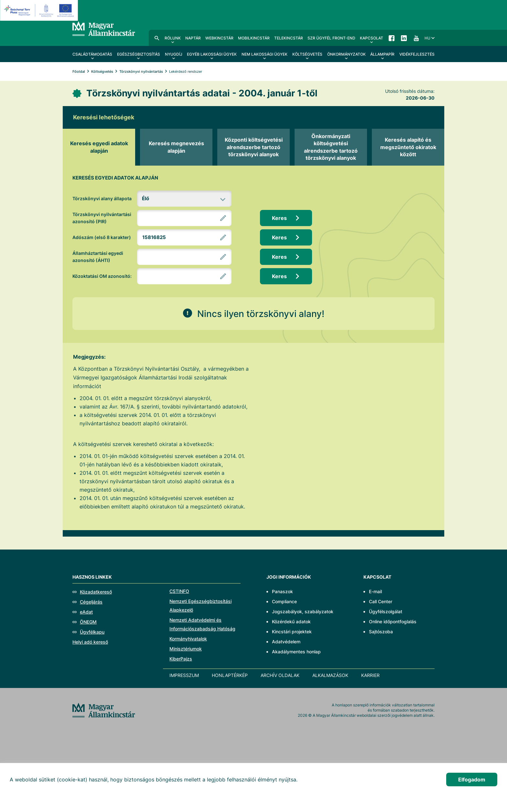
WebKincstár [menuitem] (219, 38)
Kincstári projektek (292, 631)
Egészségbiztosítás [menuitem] (138, 54)
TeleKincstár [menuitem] (288, 38)
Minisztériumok (185, 648)
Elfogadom (471, 779)
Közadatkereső (96, 591)
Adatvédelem (286, 641)
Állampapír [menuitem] (382, 54)
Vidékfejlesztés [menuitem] (417, 54)
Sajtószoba (381, 631)
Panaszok (282, 591)
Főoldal (78, 71)
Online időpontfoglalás (392, 621)
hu (427, 38)
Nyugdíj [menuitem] (173, 54)
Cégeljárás (91, 602)
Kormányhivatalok (188, 638)
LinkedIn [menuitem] (404, 38)
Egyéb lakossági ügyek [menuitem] (212, 54)
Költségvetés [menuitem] (307, 54)
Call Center (380, 601)
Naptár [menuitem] (193, 38)
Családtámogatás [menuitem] (92, 54)
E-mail (375, 591)
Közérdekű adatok (291, 621)
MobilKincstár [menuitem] (254, 38)
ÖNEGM (88, 622)
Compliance (284, 601)
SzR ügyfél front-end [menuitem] (331, 38)
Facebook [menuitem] (391, 38)
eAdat (86, 612)
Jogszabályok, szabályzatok (302, 611)
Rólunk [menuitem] (173, 38)
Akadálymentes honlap (296, 651)
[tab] (99, 147)
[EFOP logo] (40, 10)
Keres (279, 218)
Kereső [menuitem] (156, 38)
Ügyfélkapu (92, 632)
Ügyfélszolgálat (385, 611)
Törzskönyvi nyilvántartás (141, 71)
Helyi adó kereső (90, 642)
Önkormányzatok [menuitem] (346, 54)
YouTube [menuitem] (416, 38)
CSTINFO (179, 591)
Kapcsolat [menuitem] (371, 38)
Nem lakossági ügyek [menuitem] (264, 54)
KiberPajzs (180, 658)
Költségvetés (102, 71)
